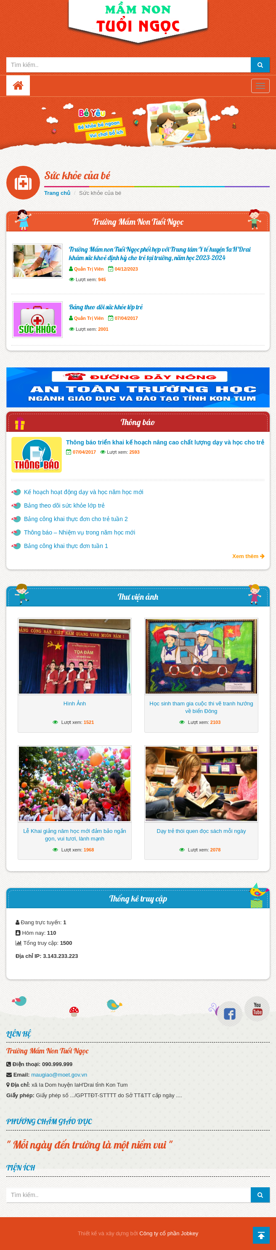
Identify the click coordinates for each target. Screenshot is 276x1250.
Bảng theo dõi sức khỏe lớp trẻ (106, 307)
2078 (215, 849)
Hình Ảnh (75, 703)
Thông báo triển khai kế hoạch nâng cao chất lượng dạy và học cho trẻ (165, 442)
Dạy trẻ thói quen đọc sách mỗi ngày (201, 831)
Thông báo (138, 422)
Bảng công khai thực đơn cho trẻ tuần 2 (76, 519)
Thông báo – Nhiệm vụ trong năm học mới (79, 532)
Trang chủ (57, 193)
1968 (89, 849)
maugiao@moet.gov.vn (59, 1075)
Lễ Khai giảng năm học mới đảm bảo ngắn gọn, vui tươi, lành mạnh (74, 835)
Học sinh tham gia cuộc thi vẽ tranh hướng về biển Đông (201, 707)
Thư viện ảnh (138, 596)
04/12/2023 (126, 268)
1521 (89, 722)
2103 (215, 722)
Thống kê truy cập (138, 898)
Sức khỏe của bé (77, 175)
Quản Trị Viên (89, 268)
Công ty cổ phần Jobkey (168, 1233)
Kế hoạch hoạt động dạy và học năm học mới (83, 492)
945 (102, 279)
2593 (134, 452)
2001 (103, 329)
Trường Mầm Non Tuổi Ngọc (138, 221)
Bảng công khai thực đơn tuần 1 (66, 546)
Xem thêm (248, 556)
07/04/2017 (126, 318)
